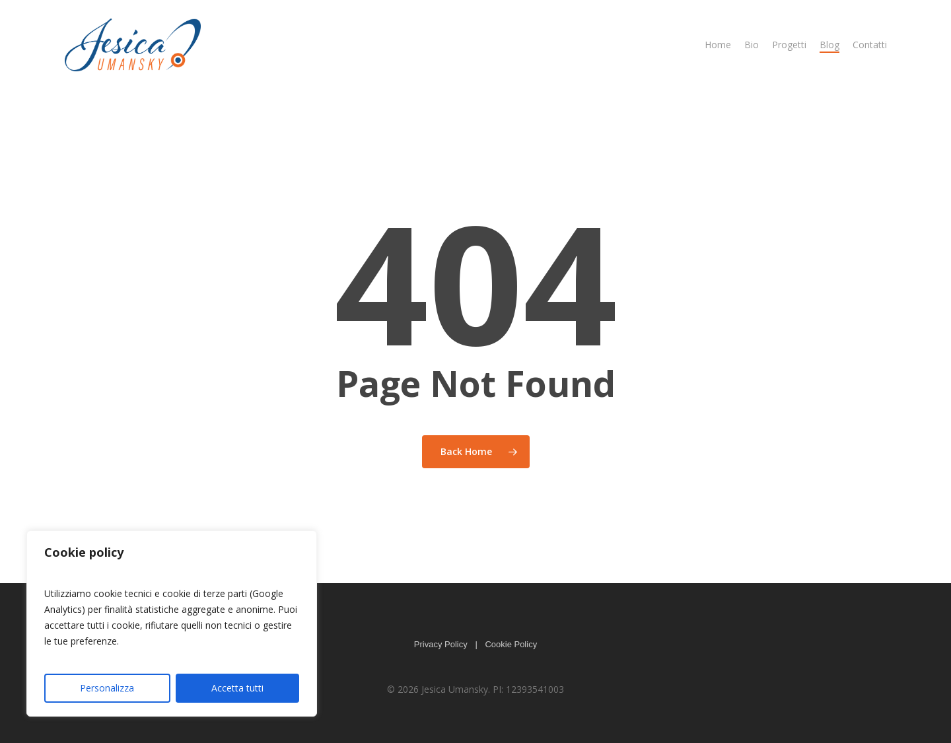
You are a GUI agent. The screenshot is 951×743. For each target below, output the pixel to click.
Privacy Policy (441, 644)
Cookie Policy (511, 644)
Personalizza (107, 688)
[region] (171, 623)
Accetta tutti (237, 688)
